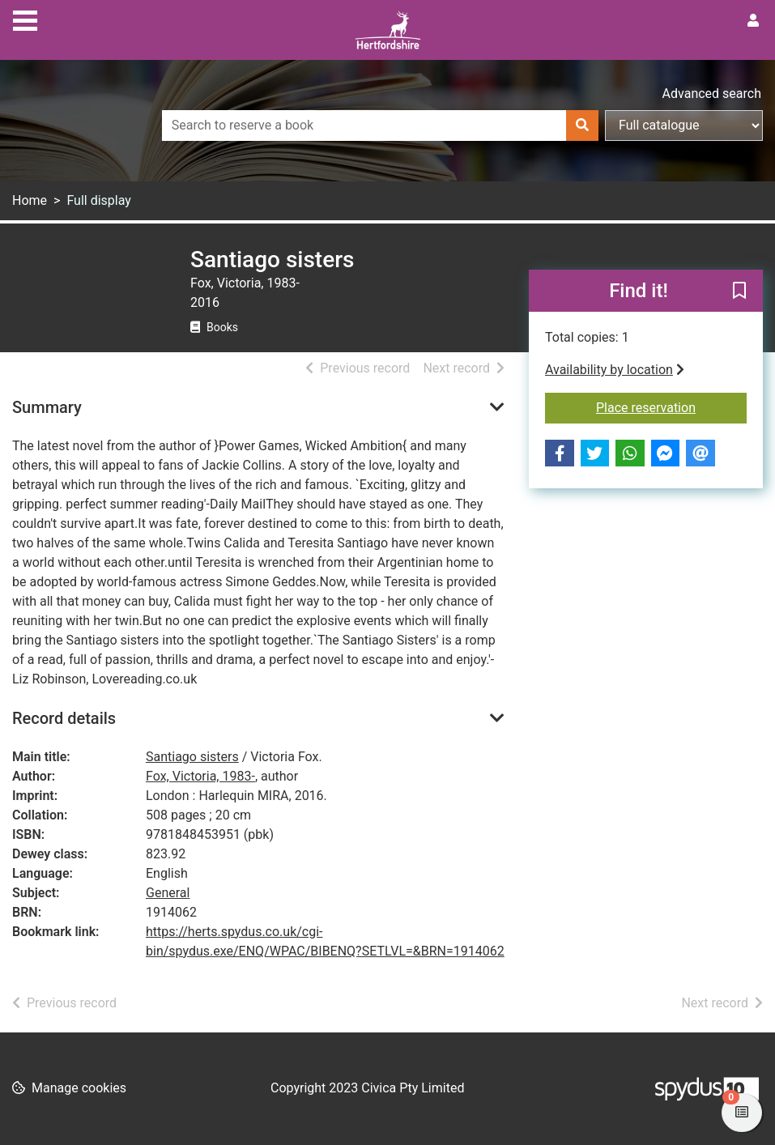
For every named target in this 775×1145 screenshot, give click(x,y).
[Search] (582, 125)
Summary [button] (47, 407)
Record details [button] (64, 718)
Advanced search (711, 93)
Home (29, 200)
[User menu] (753, 21)
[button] (739, 291)
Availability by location (614, 369)
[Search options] (684, 125)
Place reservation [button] (671, 406)
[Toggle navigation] (25, 18)
